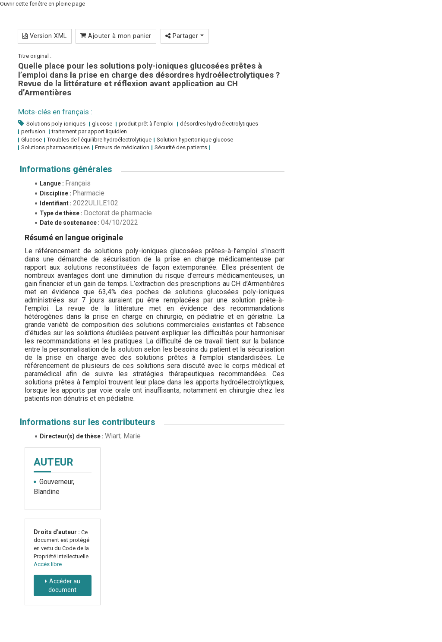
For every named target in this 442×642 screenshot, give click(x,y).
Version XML (44, 36)
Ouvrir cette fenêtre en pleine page (42, 3)
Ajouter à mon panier (116, 35)
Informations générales (66, 169)
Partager (184, 36)
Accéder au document (64, 585)
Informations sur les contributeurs (87, 422)
